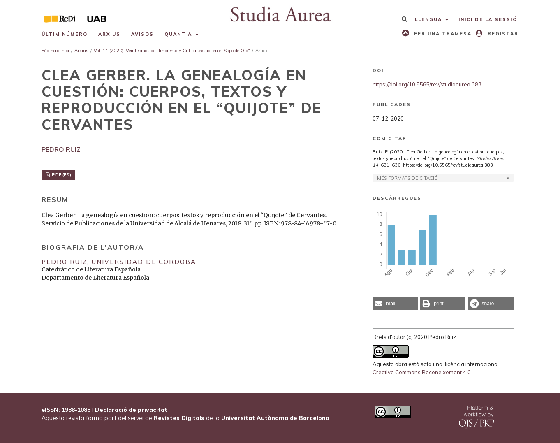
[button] (395, 303)
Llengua (429, 19)
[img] (280, 13)
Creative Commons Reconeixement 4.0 (422, 372)
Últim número (65, 34)
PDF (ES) (61, 175)
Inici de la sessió (487, 19)
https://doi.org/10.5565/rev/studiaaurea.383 (427, 84)
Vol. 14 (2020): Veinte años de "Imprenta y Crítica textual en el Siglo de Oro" (172, 51)
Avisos (142, 34)
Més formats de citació (407, 178)
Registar (502, 34)
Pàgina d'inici (55, 51)
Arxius (109, 34)
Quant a (179, 34)
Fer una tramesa (442, 34)
